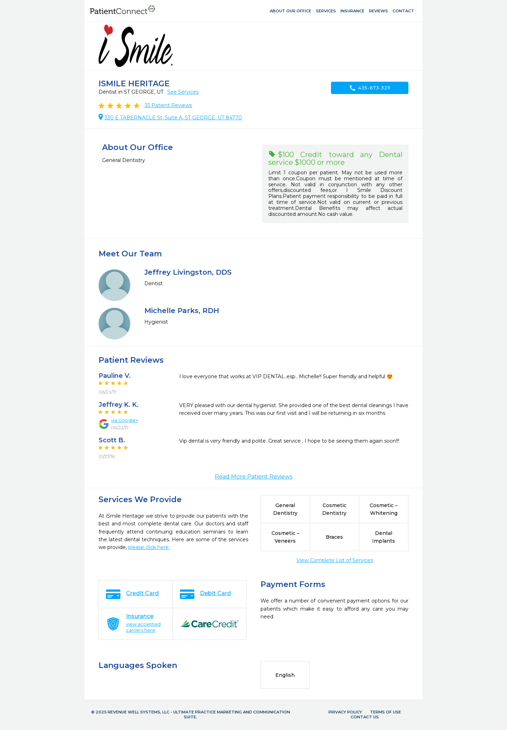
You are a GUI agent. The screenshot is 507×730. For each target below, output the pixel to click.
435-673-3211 (369, 88)
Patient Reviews (168, 105)
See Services (183, 92)
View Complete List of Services (334, 560)
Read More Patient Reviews (253, 476)
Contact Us (365, 717)
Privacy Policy (345, 712)
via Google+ (124, 420)
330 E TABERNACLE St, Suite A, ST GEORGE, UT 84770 (173, 117)
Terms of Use (385, 712)
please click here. (149, 547)
